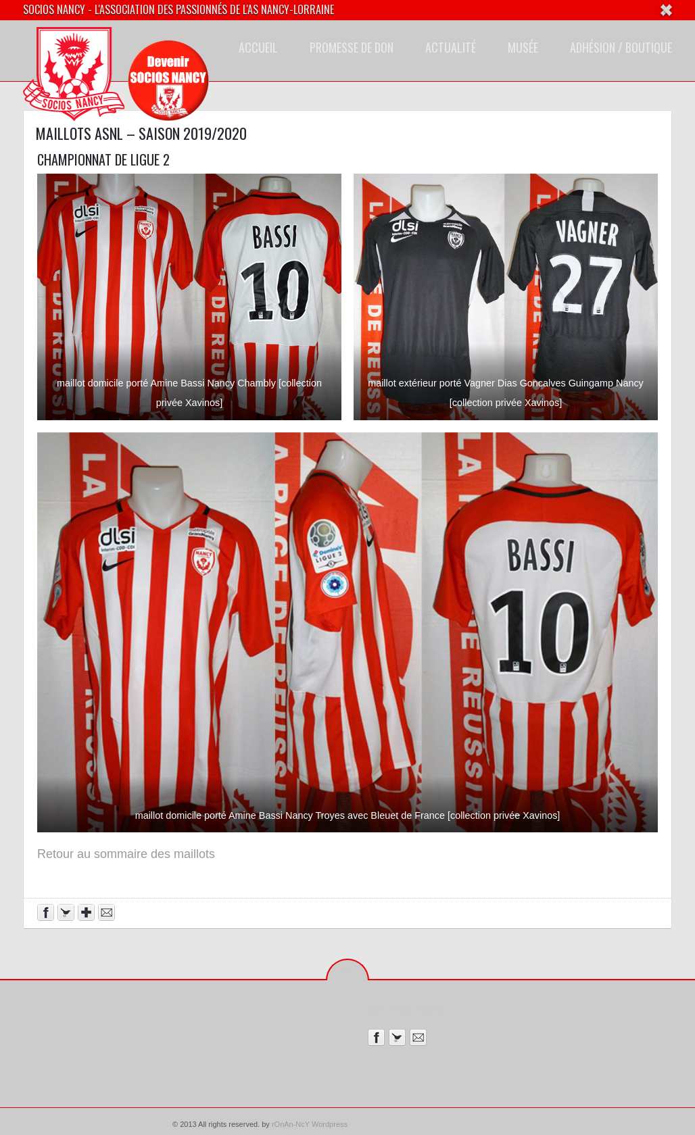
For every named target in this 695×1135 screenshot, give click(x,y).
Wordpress (330, 1124)
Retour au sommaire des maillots (126, 854)
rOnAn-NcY (291, 1124)
